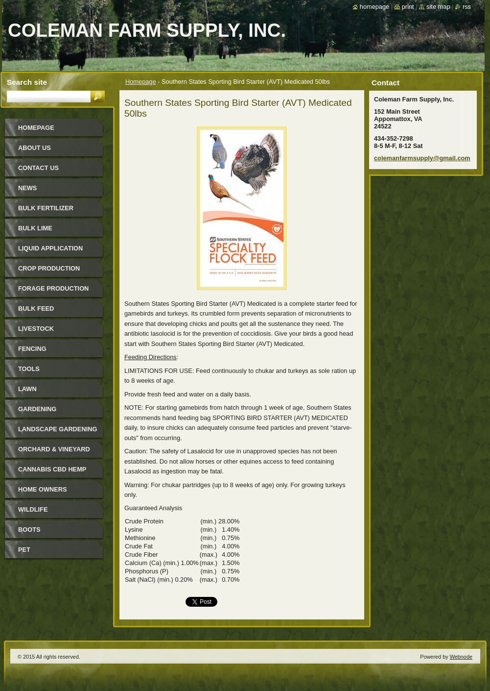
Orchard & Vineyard (54, 449)
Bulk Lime (35, 228)
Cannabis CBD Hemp (52, 469)
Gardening (37, 409)
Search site (27, 82)
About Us (34, 147)
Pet (24, 549)
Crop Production (49, 268)
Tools (29, 368)
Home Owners (42, 489)
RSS (467, 6)
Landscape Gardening (57, 429)
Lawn (27, 389)
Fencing (32, 348)
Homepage (140, 81)
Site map (438, 6)
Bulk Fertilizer (45, 208)
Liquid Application (50, 248)
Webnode (461, 657)
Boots (29, 529)
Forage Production (53, 288)
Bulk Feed (36, 308)
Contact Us (38, 168)
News (27, 188)
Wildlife (32, 509)
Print (408, 6)
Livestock (36, 328)
